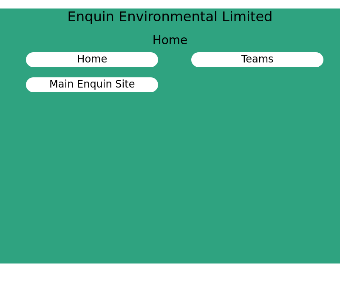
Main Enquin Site (92, 84)
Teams (257, 59)
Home (92, 59)
